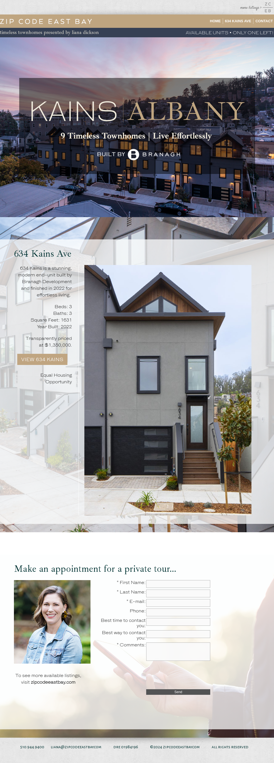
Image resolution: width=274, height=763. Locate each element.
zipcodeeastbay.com (53, 682)
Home (215, 21)
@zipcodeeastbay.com (81, 747)
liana (56, 747)
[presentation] (188, 675)
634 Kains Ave (238, 21)
